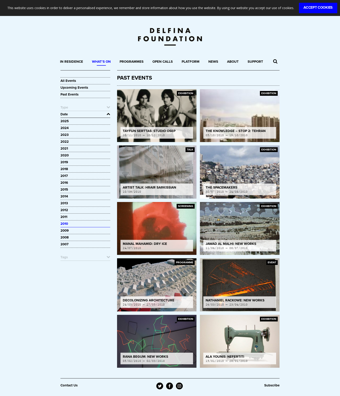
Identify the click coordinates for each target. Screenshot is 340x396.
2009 (64, 230)
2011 (63, 217)
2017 (64, 176)
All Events (68, 81)
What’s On (101, 62)
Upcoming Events (74, 87)
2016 (64, 183)
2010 (64, 224)
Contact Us (69, 385)
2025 (64, 121)
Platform (190, 62)
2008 (64, 237)
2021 (64, 148)
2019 (64, 162)
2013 (64, 203)
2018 (64, 169)
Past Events (69, 94)
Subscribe (272, 385)
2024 (64, 128)
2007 (64, 244)
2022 (64, 142)
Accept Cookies (318, 7)
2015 (64, 189)
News (213, 62)
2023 (64, 135)
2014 (64, 196)
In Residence (71, 62)
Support (255, 62)
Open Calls (162, 62)
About (233, 62)
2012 (64, 210)
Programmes (132, 62)
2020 (64, 155)
